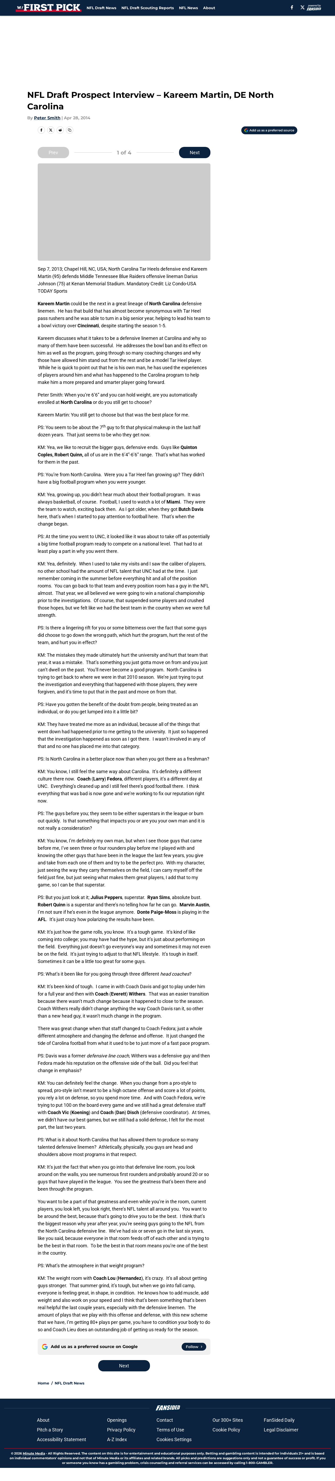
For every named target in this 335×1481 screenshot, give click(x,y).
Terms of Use (170, 1429)
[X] (302, 7)
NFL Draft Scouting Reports (147, 8)
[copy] (69, 130)
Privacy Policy (121, 1429)
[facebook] (292, 7)
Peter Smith (47, 117)
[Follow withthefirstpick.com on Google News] (194, 1347)
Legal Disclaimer (281, 1429)
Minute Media (34, 1453)
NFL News (188, 8)
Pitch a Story (50, 1429)
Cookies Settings (174, 1439)
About (209, 8)
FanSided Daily (279, 1420)
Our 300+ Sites (228, 1420)
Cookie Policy (226, 1429)
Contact (165, 1420)
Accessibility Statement (61, 1439)
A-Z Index (117, 1439)
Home (43, 1383)
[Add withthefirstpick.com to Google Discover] (269, 130)
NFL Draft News (101, 8)
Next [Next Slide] (195, 152)
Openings (117, 1420)
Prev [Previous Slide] (53, 152)
